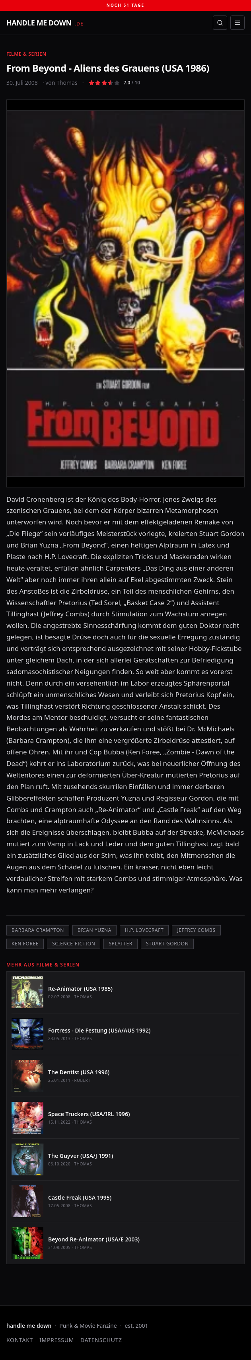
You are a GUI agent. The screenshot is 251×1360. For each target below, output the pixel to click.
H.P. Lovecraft (144, 930)
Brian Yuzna (94, 930)
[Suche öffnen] (220, 23)
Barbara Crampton (38, 930)
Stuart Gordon (167, 943)
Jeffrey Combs (196, 930)
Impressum (56, 1340)
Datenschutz (101, 1340)
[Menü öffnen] (237, 23)
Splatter (120, 943)
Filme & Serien (26, 54)
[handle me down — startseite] (45, 22)
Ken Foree (25, 943)
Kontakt (19, 1340)
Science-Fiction (73, 943)
